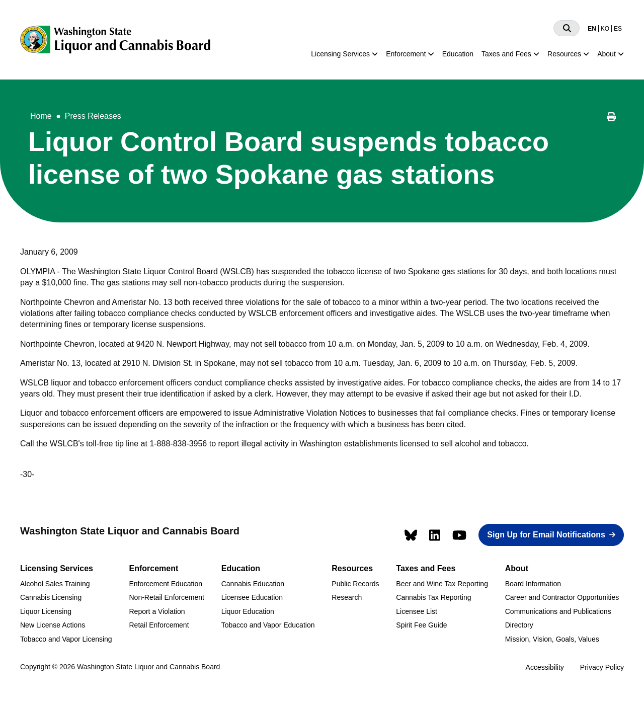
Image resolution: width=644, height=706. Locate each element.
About (606, 54)
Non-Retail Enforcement (166, 597)
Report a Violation (157, 611)
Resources (564, 54)
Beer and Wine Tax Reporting (442, 584)
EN (592, 28)
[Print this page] (611, 118)
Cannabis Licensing (51, 597)
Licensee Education (252, 597)
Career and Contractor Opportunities (562, 597)
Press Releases (93, 116)
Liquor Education (247, 611)
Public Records (355, 584)
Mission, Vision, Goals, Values (552, 639)
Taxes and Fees (506, 54)
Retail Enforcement (159, 625)
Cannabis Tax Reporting (433, 597)
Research (347, 597)
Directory (519, 625)
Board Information (533, 584)
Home (41, 116)
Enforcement (406, 54)
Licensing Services (340, 54)
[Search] (566, 28)
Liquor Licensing (45, 611)
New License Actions (52, 625)
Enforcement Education (165, 584)
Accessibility (545, 667)
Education (457, 54)
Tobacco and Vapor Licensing (66, 639)
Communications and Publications (558, 611)
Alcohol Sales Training (55, 584)
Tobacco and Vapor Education (268, 625)
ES (618, 28)
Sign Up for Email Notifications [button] (546, 534)
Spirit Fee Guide (421, 625)
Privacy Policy (602, 667)
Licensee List (416, 611)
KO (605, 28)
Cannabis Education (252, 584)
